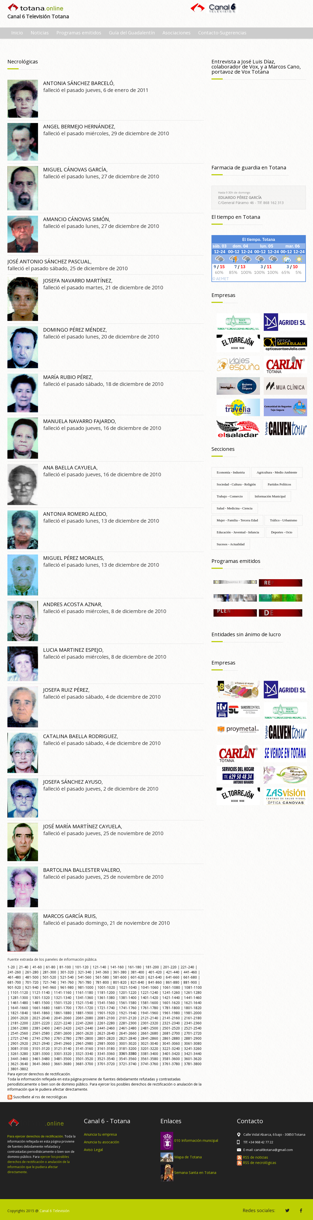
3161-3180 (106, 1048)
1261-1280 (193, 992)
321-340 (84, 972)
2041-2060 (62, 1017)
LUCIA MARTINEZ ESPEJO (72, 649)
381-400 (137, 972)
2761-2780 (62, 1038)
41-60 (37, 967)
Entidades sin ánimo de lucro (246, 634)
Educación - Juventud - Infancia (238, 532)
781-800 (102, 982)
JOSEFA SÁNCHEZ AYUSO (72, 781)
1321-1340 (62, 997)
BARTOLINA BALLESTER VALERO (81, 869)
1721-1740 (106, 1007)
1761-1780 (149, 1007)
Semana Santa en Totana (195, 1172)
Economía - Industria (231, 472)
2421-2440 (84, 1028)
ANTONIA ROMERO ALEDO (74, 513)
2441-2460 (106, 1028)
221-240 (187, 967)
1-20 (11, 967)
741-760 (67, 982)
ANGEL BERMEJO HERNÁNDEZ (78, 126)
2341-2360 (193, 1023)
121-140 (99, 967)
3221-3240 (171, 1048)
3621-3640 (19, 1063)
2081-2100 (106, 1017)
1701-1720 (84, 1007)
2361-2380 (19, 1028)
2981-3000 (106, 1043)
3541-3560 (127, 1058)
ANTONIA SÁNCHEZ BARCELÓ (78, 83)
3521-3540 (106, 1058)
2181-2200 (19, 1023)
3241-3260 (193, 1048)
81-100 (65, 967)
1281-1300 (19, 997)
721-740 (49, 982)
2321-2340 (171, 1023)
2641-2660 (127, 1033)
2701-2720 (193, 1033)
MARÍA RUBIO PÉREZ (67, 377)
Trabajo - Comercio (230, 496)
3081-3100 (19, 1048)
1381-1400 (127, 997)
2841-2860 (149, 1038)
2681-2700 (171, 1033)
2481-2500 (149, 1028)
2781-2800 (84, 1038)
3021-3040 (149, 1043)
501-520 (49, 977)
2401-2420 (62, 1028)
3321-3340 (84, 1053)
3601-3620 (193, 1058)
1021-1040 (128, 987)
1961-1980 (171, 1012)
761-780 (84, 982)
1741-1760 (127, 1007)
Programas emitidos (78, 33)
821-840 (137, 982)
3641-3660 (41, 1063)
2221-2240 (62, 1023)
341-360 (102, 972)
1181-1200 (106, 992)
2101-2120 (127, 1017)
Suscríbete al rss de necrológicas (37, 1096)
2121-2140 (149, 1017)
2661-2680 (149, 1033)
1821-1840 (19, 1012)
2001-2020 (19, 1017)
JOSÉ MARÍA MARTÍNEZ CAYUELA (82, 826)
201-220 (170, 967)
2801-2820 (106, 1038)
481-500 (32, 977)
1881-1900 (84, 1012)
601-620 (137, 977)
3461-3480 (41, 1058)
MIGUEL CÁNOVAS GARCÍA (74, 169)
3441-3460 (19, 1058)
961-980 (67, 987)
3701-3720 (106, 1063)
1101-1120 (19, 992)
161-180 (134, 967)
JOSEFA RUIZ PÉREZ (65, 689)
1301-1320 (41, 997)
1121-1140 (41, 992)
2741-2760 (41, 1038)
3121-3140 (62, 1048)
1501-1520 (62, 1002)
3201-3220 (149, 1048)
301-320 (67, 972)
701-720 (32, 982)
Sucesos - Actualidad (231, 544)
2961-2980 (84, 1043)
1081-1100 (193, 987)
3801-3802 (19, 1068)
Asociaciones (176, 33)
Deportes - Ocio (281, 532)
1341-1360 (84, 997)
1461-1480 (19, 1002)
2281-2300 (127, 1023)
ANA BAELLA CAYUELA (69, 467)
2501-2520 (171, 1028)
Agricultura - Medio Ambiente (277, 472)
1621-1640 (193, 1002)
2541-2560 (19, 1033)
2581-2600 (62, 1033)
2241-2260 (84, 1023)
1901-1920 (106, 1012)
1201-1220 (127, 992)
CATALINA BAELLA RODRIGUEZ (80, 736)
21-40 (23, 967)
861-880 (172, 982)
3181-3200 (127, 1048)
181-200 (152, 967)
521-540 (67, 977)
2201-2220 (41, 1023)
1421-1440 (171, 997)
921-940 (32, 987)
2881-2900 (193, 1038)
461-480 (14, 977)
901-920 (14, 987)
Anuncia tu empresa (100, 1134)
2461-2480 (127, 1028)
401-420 (155, 972)
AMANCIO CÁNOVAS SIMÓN (76, 219)
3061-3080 (193, 1043)
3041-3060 (171, 1043)
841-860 (155, 982)
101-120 (82, 967)
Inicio (17, 33)
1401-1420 (149, 997)
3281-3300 (41, 1053)
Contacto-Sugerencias (222, 33)
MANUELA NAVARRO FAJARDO (79, 421)
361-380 (120, 972)
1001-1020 (106, 987)
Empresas (223, 295)
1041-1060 (149, 987)
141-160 (117, 967)
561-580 (102, 977)
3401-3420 (171, 1053)
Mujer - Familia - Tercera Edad (237, 520)
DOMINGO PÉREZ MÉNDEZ (74, 329)
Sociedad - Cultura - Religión (236, 484)
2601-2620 (84, 1033)
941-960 (49, 987)
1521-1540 (84, 1002)
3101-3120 (41, 1048)
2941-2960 (62, 1043)
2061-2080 (84, 1017)
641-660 (172, 977)
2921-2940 (41, 1043)
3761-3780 (171, 1063)
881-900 (190, 982)
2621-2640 (106, 1033)
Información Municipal (270, 496)
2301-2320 (149, 1023)
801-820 (120, 982)
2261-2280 (106, 1023)
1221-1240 (149, 992)
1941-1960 (149, 1012)
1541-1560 (106, 1002)
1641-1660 (19, 1007)
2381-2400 (41, 1028)
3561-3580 (149, 1058)
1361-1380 (106, 997)
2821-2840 (127, 1038)
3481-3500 (62, 1058)
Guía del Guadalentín (132, 33)
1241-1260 (171, 992)
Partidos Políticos (279, 484)
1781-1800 (171, 1007)
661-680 (190, 977)
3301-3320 (62, 1053)
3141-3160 (84, 1048)
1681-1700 (62, 1007)
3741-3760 (149, 1063)
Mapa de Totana (188, 1156)
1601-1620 (171, 1002)
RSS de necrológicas (256, 1162)
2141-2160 (171, 1017)
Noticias (40, 33)
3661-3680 (62, 1063)
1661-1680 (41, 1007)
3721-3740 (127, 1063)
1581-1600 (149, 1002)
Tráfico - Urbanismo (283, 520)
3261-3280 (19, 1053)
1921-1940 (127, 1012)
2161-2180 (193, 1017)
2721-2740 (19, 1038)
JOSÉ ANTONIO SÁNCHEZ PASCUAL (48, 261)
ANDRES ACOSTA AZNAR (72, 604)
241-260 (14, 972)
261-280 (32, 972)
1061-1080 (171, 987)
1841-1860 (41, 1012)
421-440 (172, 972)
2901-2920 (19, 1043)
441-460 (190, 972)
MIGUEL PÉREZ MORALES (73, 557)
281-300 (49, 972)
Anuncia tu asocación (101, 1142)
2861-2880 (171, 1038)
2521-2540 (193, 1028)
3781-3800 (193, 1063)
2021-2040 (41, 1017)
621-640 (155, 977)
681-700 (14, 982)
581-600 (120, 977)
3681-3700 (84, 1063)
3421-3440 (193, 1053)
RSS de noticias (252, 1157)
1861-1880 (62, 1012)
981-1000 (85, 987)
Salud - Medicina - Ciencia (235, 508)
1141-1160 (62, 992)
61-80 (50, 967)
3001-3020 (127, 1043)
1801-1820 (193, 1007)
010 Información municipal (196, 1140)
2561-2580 (41, 1033)
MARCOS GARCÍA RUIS (69, 916)
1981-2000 (193, 1012)
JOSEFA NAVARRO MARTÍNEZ (77, 280)
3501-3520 (84, 1058)
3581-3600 (171, 1058)
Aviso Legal (93, 1149)
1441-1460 (193, 997)
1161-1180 (84, 992)
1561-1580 (127, 1002)
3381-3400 (149, 1053)
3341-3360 (106, 1053)
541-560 (84, 977)
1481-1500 (41, 1002)
